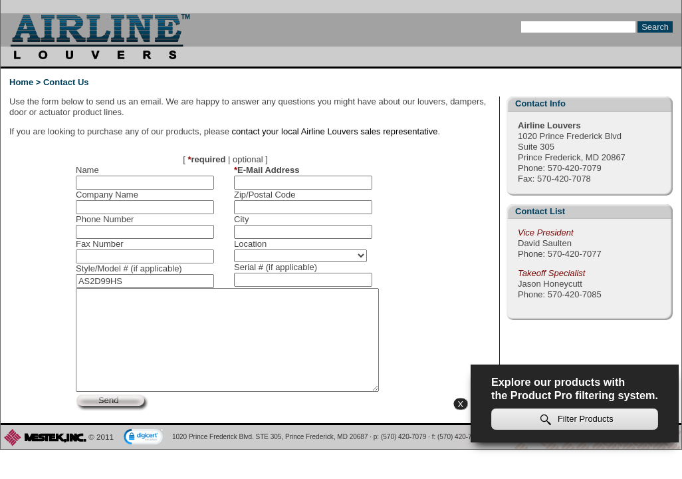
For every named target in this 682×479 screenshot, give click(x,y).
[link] (144, 437)
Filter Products (577, 419)
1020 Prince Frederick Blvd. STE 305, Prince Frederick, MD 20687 (270, 436)
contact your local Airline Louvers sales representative (335, 131)
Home (21, 82)
